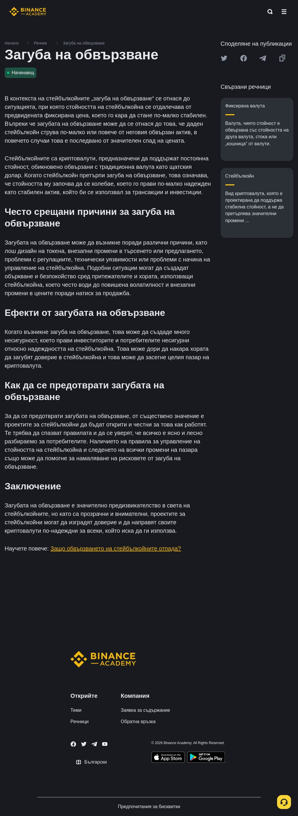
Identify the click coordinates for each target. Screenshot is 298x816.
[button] (284, 11)
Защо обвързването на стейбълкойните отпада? (115, 548)
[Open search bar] (268, 11)
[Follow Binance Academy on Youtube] (105, 744)
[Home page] (27, 11)
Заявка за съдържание (145, 710)
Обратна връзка (138, 721)
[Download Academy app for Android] (206, 758)
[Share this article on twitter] (224, 58)
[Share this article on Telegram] (262, 58)
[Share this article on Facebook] (243, 58)
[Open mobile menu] (284, 11)
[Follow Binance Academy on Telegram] (94, 744)
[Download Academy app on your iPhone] (168, 758)
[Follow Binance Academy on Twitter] (84, 744)
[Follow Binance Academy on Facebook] (73, 744)
